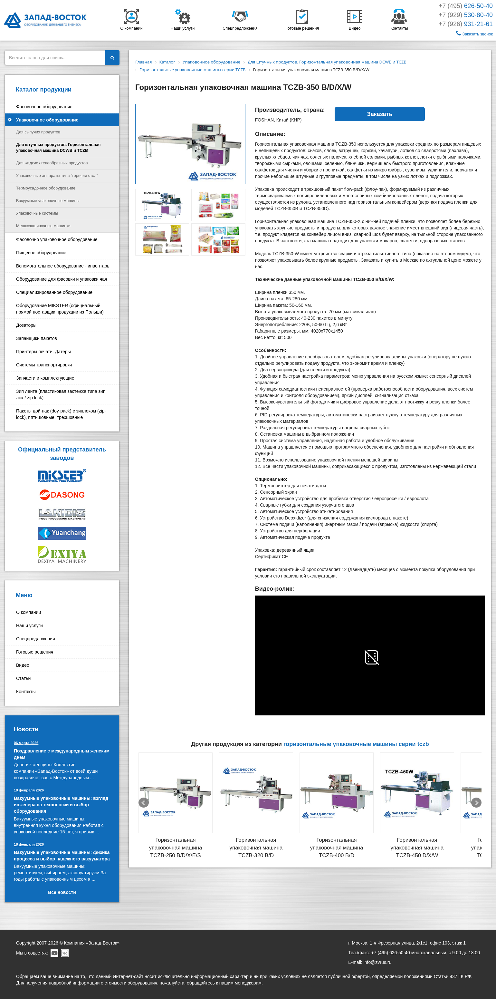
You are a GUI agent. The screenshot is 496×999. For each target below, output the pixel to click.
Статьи (23, 678)
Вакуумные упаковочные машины (48, 201)
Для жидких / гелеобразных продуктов (52, 163)
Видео (22, 665)
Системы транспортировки (44, 364)
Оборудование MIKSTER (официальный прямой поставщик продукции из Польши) (60, 309)
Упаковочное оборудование (47, 119)
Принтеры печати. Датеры (43, 351)
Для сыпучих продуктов (38, 132)
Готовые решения (34, 652)
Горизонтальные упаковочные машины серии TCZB (356, 744)
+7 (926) (466, 23)
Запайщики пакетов (36, 338)
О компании (28, 612)
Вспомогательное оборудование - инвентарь (63, 265)
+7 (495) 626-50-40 (390, 952)
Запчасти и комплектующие (45, 378)
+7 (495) (466, 5)
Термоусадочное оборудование (45, 188)
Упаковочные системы (37, 213)
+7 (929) (466, 14)
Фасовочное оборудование (44, 106)
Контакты (25, 691)
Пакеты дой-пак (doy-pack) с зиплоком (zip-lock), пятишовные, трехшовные (61, 414)
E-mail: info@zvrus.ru (369, 962)
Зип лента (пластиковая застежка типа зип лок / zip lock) (60, 394)
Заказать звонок (474, 33)
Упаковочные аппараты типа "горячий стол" (57, 175)
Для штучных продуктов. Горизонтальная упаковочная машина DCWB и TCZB (58, 147)
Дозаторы (26, 325)
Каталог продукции (44, 89)
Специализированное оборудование (54, 292)
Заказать (379, 114)
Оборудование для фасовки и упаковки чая (61, 279)
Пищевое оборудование (41, 252)
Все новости (62, 892)
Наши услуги (29, 625)
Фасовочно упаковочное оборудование (57, 239)
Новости (26, 729)
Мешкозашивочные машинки (43, 226)
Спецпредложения (35, 638)
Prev (143, 803)
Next (476, 803)
